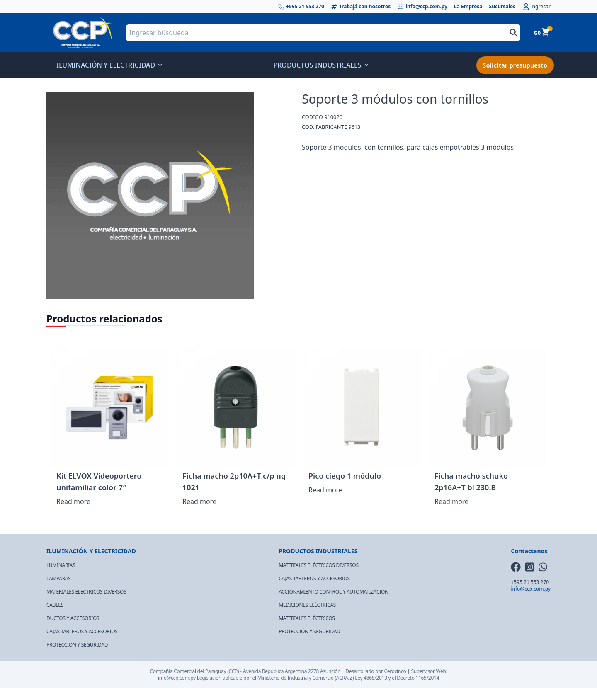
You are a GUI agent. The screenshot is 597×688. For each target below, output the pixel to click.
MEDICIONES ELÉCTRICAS (307, 604)
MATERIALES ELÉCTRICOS (307, 618)
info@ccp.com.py (422, 6)
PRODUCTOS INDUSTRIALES (319, 65)
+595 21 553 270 (301, 6)
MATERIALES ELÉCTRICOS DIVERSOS (86, 591)
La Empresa (468, 6)
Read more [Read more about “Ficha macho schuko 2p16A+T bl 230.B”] (451, 501)
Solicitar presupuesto (515, 65)
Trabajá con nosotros (361, 6)
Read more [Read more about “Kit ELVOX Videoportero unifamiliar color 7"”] (73, 501)
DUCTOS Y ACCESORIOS (72, 618)
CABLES (54, 604)
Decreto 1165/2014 (418, 677)
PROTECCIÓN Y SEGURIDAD (77, 644)
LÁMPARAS (58, 578)
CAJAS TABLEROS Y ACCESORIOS (82, 631)
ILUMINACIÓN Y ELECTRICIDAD (108, 65)
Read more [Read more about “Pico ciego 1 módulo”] (325, 489)
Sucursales (502, 6)
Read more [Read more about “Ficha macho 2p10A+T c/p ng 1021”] (199, 501)
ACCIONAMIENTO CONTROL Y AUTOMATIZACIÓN (333, 591)
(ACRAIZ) (344, 677)
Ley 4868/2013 (371, 677)
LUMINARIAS (60, 565)
